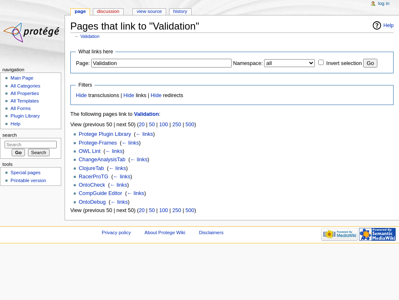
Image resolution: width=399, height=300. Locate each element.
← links (144, 134)
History (180, 11)
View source (149, 11)
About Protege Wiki (165, 232)
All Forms (20, 108)
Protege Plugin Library (105, 134)
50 (152, 125)
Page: (83, 63)
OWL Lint (89, 151)
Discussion (108, 11)
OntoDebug (92, 202)
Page (80, 11)
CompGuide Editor (100, 193)
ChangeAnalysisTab (102, 159)
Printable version (28, 180)
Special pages (25, 172)
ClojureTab (91, 168)
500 (189, 125)
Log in (383, 3)
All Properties (24, 93)
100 (163, 125)
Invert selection (344, 63)
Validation (90, 36)
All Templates (24, 100)
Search (9, 135)
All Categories (25, 85)
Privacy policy (116, 232)
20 (142, 125)
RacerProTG (93, 177)
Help (389, 25)
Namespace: (248, 63)
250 (176, 125)
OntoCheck (92, 185)
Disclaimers (211, 232)
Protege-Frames (98, 143)
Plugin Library (25, 115)
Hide (81, 95)
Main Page (21, 77)
